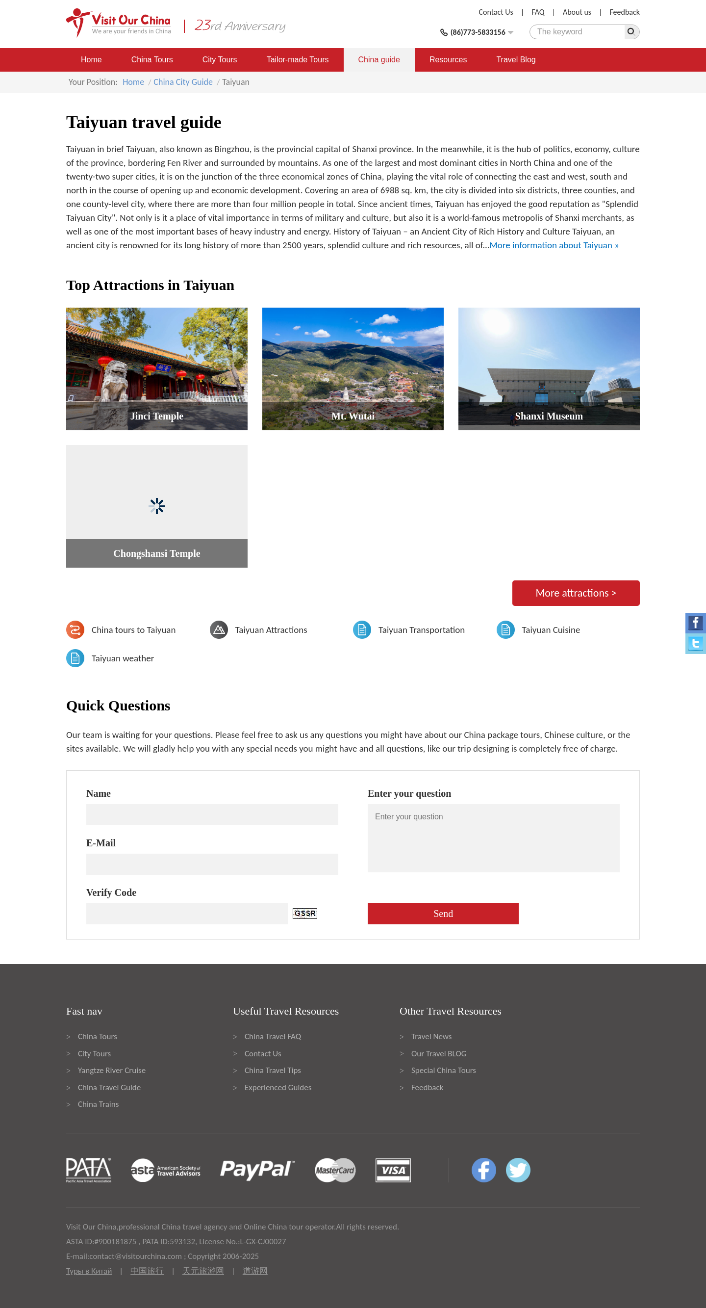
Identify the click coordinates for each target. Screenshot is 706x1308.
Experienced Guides (278, 1087)
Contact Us (496, 12)
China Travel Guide (109, 1087)
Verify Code (111, 892)
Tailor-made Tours (298, 59)
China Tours (152, 59)
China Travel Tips (273, 1070)
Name (98, 793)
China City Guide (183, 82)
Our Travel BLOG (438, 1053)
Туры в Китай (89, 1271)
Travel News (431, 1036)
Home (91, 59)
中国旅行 (147, 1271)
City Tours (219, 59)
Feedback (624, 12)
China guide (379, 59)
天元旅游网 (203, 1271)
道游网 (255, 1271)
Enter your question (409, 793)
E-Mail (101, 842)
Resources (448, 59)
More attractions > (575, 593)
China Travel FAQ (273, 1036)
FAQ (537, 12)
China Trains (98, 1104)
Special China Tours (443, 1070)
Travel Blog (515, 59)
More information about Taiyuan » (554, 245)
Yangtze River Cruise (112, 1070)
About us (577, 12)
